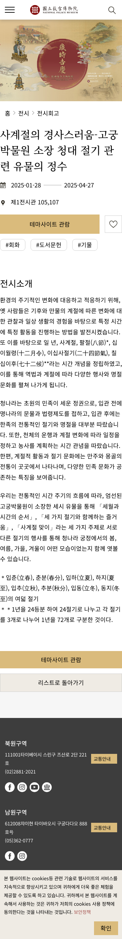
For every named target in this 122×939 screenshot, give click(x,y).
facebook (10, 787)
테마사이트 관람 (50, 224)
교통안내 (102, 758)
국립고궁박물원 (54, 10)
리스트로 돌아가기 (61, 682)
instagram (22, 787)
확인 (106, 928)
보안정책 (82, 911)
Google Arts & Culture (47, 787)
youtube (34, 787)
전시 (23, 113)
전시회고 (48, 113)
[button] (10, 10)
